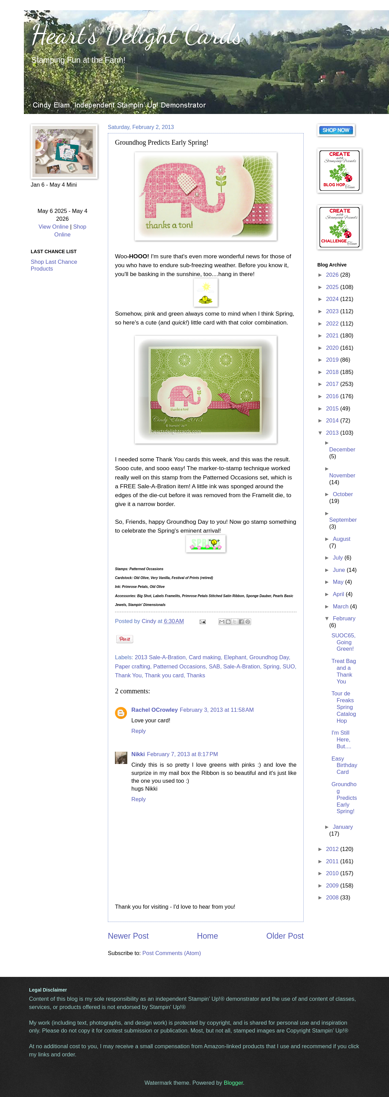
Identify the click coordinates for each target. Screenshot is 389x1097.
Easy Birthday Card (344, 765)
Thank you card (164, 675)
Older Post (285, 936)
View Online (54, 226)
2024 (333, 299)
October (343, 494)
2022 (333, 323)
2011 (333, 861)
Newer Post (128, 936)
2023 (333, 311)
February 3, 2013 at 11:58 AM (217, 710)
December (342, 449)
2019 (333, 360)
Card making (205, 657)
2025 (333, 287)
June (339, 570)
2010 (333, 873)
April (339, 594)
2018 (333, 372)
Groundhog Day (269, 657)
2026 (333, 275)
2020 (333, 348)
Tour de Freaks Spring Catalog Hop (343, 707)
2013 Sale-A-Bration (160, 657)
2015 (333, 408)
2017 (333, 384)
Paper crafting (132, 666)
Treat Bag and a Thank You (343, 671)
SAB (214, 666)
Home (207, 936)
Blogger (233, 1083)
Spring (271, 666)
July (338, 557)
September (343, 520)
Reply (138, 731)
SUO (289, 666)
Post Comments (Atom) (171, 953)
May (339, 582)
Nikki (138, 754)
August (341, 539)
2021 (333, 335)
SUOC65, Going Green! (343, 642)
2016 (333, 396)
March (341, 606)
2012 (333, 849)
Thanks (196, 675)
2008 (333, 897)
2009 (333, 885)
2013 (333, 433)
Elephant (235, 657)
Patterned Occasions (179, 666)
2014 (333, 420)
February (344, 618)
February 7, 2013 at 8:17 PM (182, 754)
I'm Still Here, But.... (341, 740)
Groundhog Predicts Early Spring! (344, 798)
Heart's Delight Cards (137, 34)
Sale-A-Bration (241, 666)
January (343, 827)
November (342, 475)
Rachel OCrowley (154, 710)
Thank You (128, 675)
